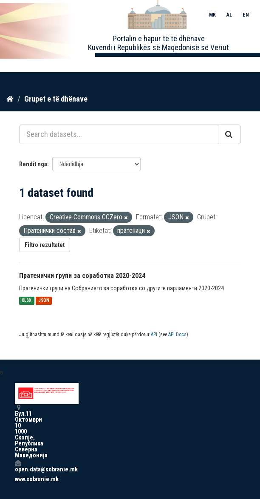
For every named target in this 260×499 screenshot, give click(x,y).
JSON (43, 300)
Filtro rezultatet (45, 244)
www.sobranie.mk (18, 479)
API (154, 334)
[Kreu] (10, 99)
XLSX (26, 300)
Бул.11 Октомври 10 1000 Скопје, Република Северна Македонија (18, 431)
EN (246, 15)
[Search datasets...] (118, 134)
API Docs (177, 334)
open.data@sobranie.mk (18, 466)
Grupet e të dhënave (56, 98)
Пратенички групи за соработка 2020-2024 (82, 276)
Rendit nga (33, 164)
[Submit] (229, 134)
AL (229, 15)
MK (212, 15)
